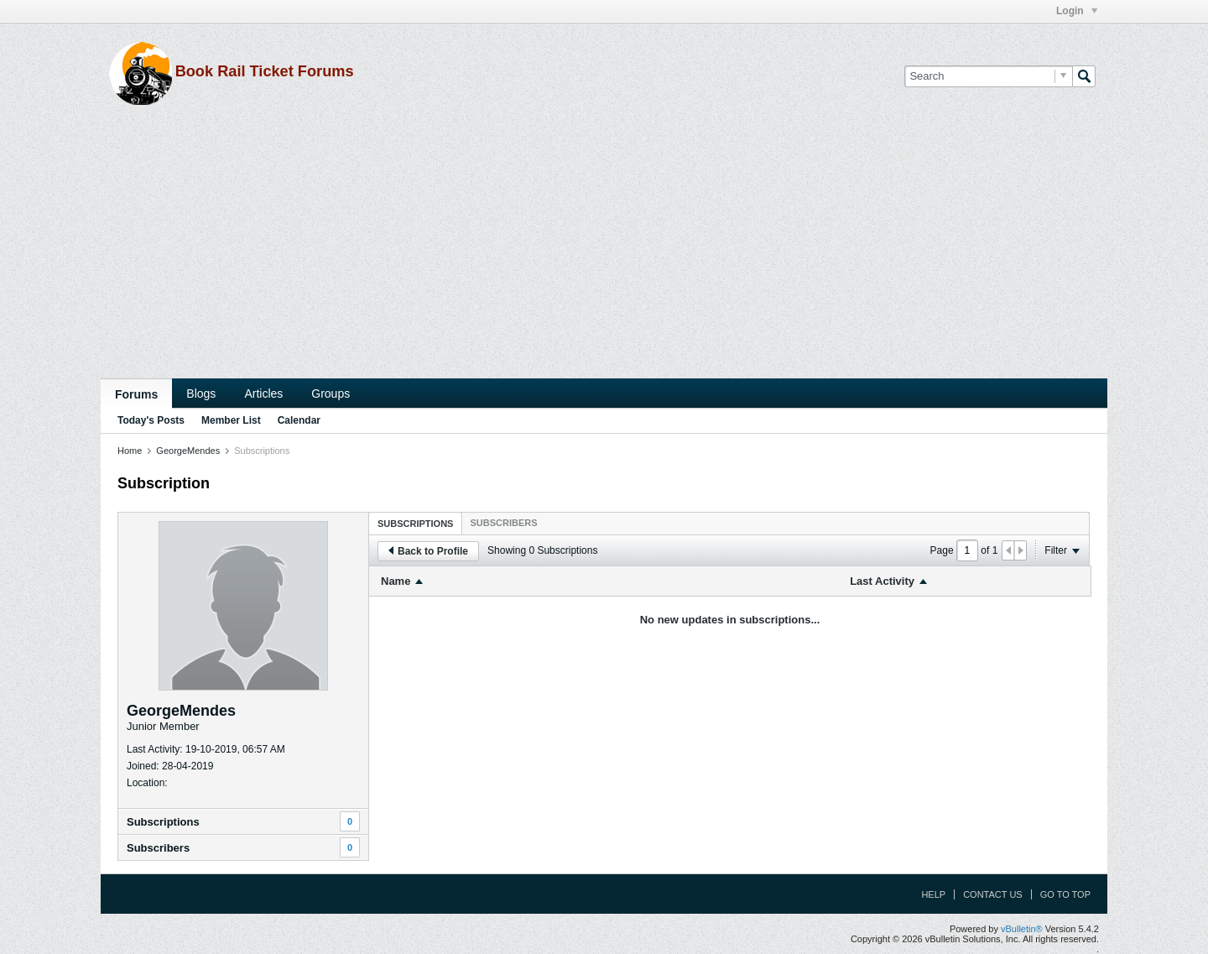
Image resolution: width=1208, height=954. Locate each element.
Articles (263, 393)
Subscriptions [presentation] (415, 524)
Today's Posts (151, 420)
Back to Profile (428, 551)
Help (933, 894)
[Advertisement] (604, 252)
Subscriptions (163, 822)
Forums (136, 394)
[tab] (415, 523)
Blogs (201, 393)
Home (129, 451)
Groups (330, 393)
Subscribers (158, 848)
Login (1076, 11)
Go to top (1065, 894)
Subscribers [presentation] (503, 523)
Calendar (299, 420)
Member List (231, 420)
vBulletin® (1022, 929)
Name (395, 581)
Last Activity (882, 581)
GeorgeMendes (188, 451)
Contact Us (993, 894)
